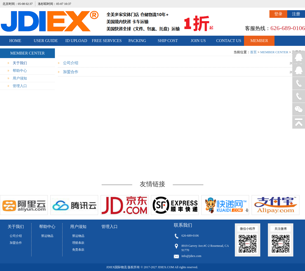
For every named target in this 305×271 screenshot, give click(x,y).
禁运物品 (47, 236)
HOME (15, 40)
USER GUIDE (46, 40)
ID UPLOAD (76, 40)
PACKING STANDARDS (137, 42)
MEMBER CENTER (259, 42)
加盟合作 (70, 72)
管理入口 (20, 86)
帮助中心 (20, 71)
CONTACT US (228, 40)
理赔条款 (78, 243)
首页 (253, 52)
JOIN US (198, 40)
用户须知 (20, 78)
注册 (296, 14)
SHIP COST (168, 40)
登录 (278, 14)
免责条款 (78, 249)
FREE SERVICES (106, 40)
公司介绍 (70, 63)
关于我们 (20, 63)
